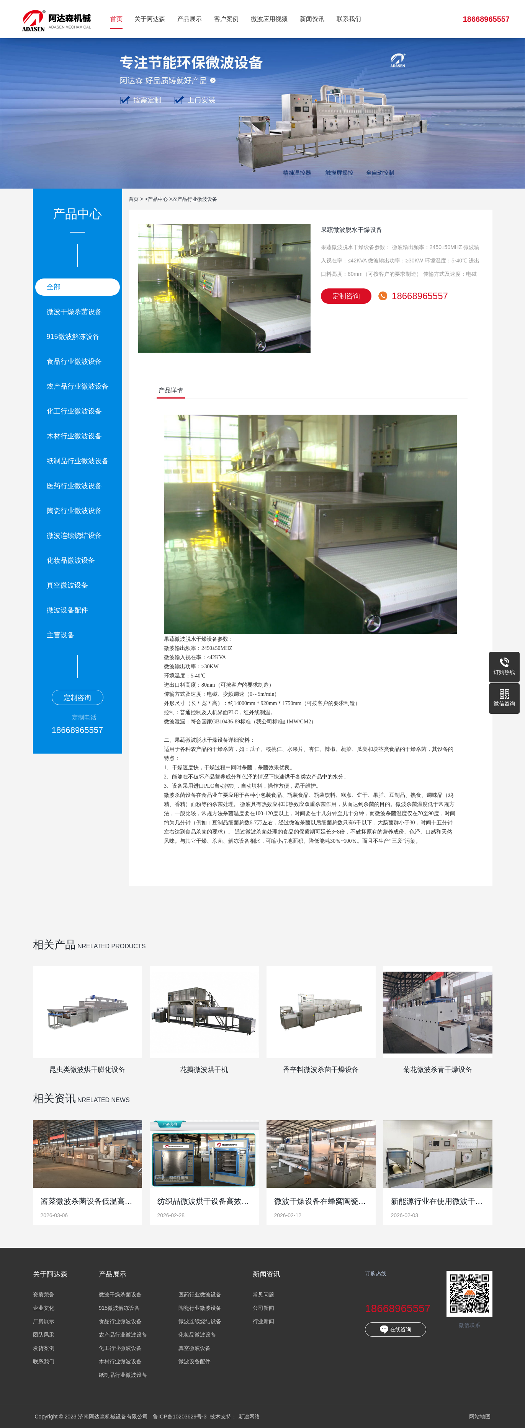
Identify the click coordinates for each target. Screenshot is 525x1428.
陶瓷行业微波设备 (74, 511)
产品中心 (159, 199)
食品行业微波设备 (74, 361)
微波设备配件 (67, 610)
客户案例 (226, 19)
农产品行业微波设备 (78, 386)
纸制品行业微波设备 (78, 461)
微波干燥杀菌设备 (74, 312)
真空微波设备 (67, 585)
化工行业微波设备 (74, 411)
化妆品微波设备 (71, 560)
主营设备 (60, 635)
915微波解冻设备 (73, 336)
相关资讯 (54, 1098)
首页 (116, 19)
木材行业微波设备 (74, 436)
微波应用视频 (269, 19)
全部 (54, 287)
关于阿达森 (149, 19)
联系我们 (349, 19)
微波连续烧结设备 (74, 535)
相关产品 (54, 945)
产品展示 (189, 19)
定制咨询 (77, 698)
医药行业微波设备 (74, 486)
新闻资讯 (312, 19)
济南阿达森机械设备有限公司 (56, 19)
